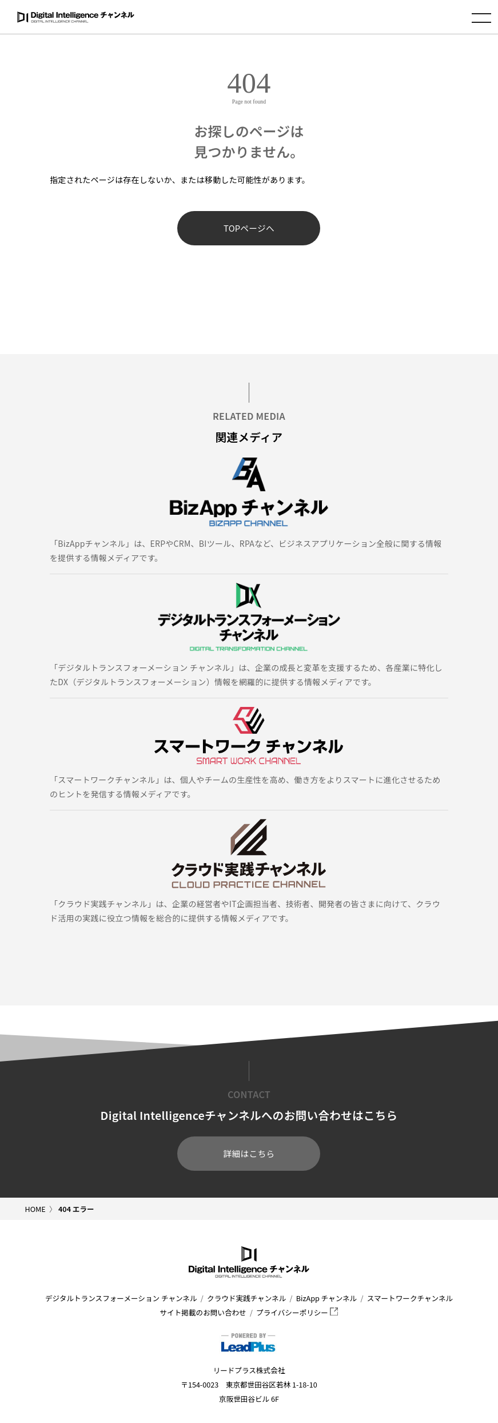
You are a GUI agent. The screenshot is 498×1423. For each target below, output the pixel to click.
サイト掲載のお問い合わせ (203, 1312)
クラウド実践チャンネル (246, 1298)
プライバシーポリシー (297, 1312)
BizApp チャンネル (326, 1298)
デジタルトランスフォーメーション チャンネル (121, 1298)
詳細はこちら (249, 1153)
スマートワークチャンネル (410, 1298)
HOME (35, 1208)
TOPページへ (249, 228)
